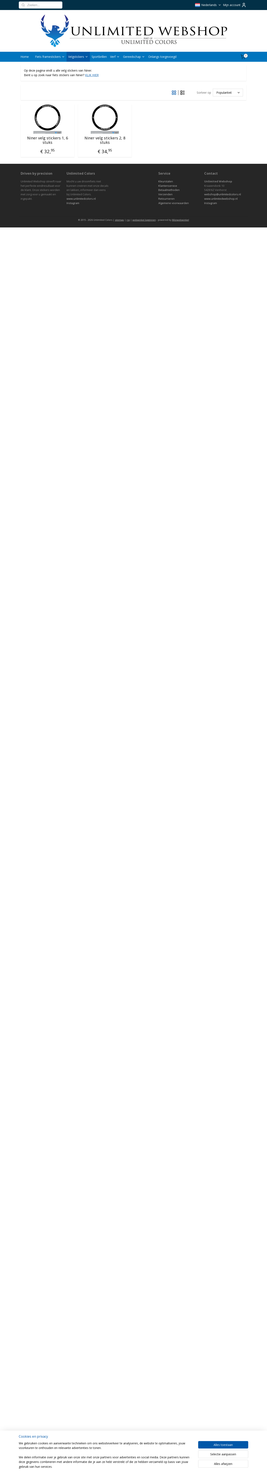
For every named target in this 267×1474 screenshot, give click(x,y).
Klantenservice (167, 186)
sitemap (119, 219)
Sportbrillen (99, 57)
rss (128, 219)
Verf (115, 57)
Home (24, 57)
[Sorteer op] (228, 92)
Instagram (73, 203)
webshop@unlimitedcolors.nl (222, 194)
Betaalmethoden (169, 190)
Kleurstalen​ (165, 181)
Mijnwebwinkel (180, 219)
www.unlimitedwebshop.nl (221, 199)
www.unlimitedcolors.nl (81, 199)
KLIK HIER (92, 75)
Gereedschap (134, 57)
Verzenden (165, 194)
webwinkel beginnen (144, 219)
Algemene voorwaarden (173, 203)
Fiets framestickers (50, 57)
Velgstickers (78, 57)
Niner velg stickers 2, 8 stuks (104, 140)
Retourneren (166, 199)
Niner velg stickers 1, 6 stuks (47, 140)
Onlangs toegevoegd (162, 57)
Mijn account (234, 5)
